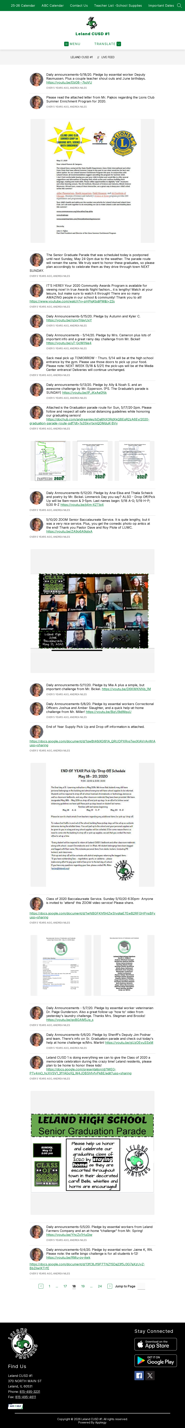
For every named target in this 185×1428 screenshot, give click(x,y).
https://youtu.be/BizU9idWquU (108, 712)
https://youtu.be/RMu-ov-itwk (68, 1257)
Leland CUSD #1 (82, 57)
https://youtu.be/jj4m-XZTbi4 (82, 505)
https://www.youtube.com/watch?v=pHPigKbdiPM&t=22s (72, 301)
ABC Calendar (53, 5)
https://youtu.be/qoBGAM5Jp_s (69, 1020)
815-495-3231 (30, 1392)
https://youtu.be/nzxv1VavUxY (69, 320)
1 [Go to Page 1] (49, 1286)
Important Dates (161, 5)
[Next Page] (109, 1286)
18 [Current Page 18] (74, 1286)
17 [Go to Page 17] (65, 1286)
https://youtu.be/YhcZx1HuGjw (69, 1235)
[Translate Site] (107, 43)
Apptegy (100, 1422)
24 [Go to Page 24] (100, 1286)
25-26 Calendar (23, 5)
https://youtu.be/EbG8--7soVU (69, 82)
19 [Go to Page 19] (83, 1286)
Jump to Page (125, 1286)
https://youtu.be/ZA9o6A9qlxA (69, 531)
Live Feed (108, 57)
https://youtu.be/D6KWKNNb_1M (126, 689)
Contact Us (79, 5)
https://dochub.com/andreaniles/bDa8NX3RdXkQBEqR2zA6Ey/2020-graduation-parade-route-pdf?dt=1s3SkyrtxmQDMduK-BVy (89, 421)
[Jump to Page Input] (141, 1286)
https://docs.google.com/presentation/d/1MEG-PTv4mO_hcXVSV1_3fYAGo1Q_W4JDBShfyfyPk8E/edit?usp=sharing (80, 1071)
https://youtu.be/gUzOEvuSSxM (129, 1042)
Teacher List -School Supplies (118, 5)
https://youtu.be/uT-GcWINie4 (69, 343)
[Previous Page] (41, 1286)
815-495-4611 (25, 1397)
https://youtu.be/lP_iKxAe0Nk (84, 393)
